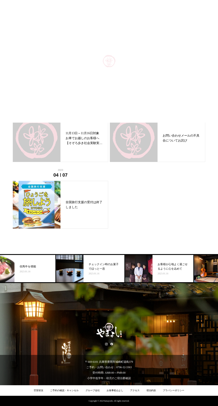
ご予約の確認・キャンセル (64, 390)
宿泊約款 (151, 390)
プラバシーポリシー (173, 390)
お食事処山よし (115, 390)
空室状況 (38, 390)
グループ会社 (92, 390)
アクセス (135, 390)
